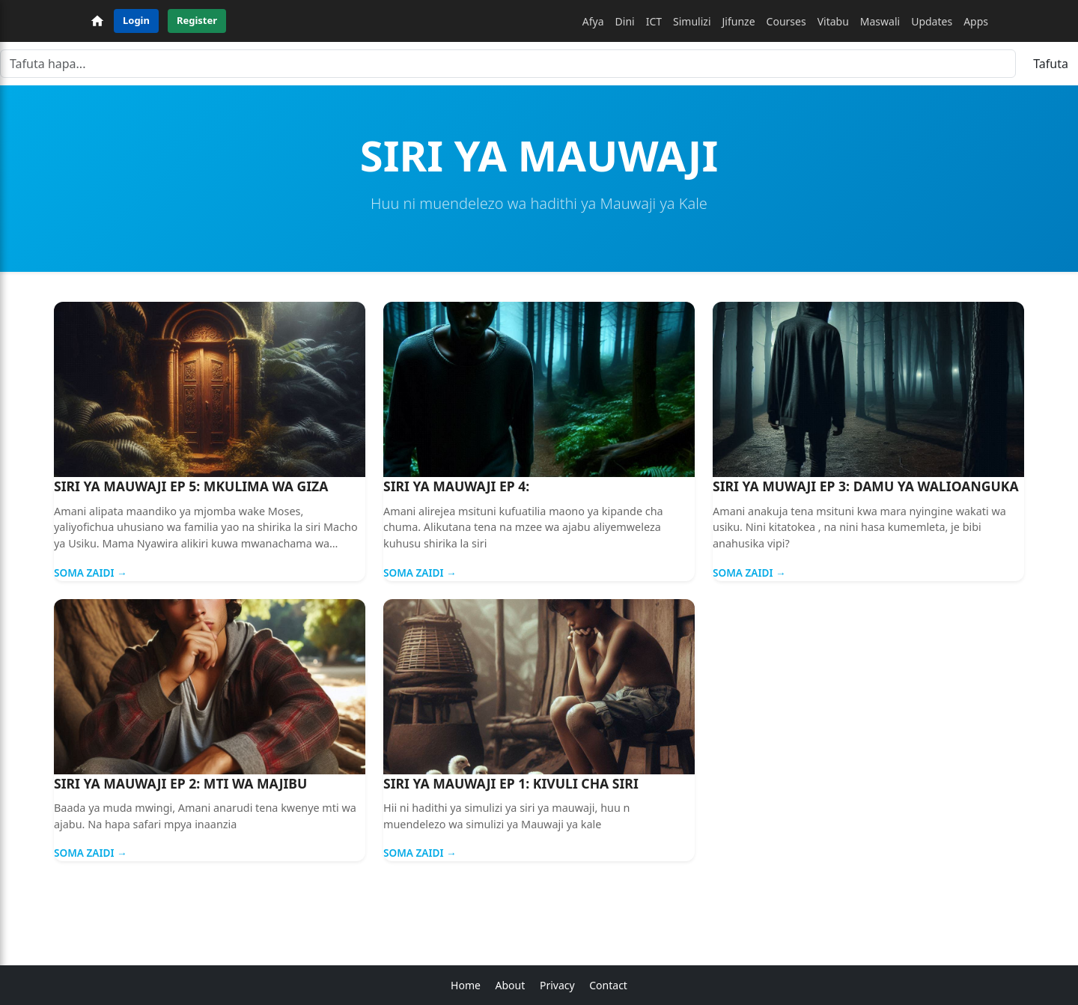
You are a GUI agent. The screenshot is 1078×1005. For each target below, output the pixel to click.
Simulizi (691, 21)
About (511, 985)
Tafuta (1050, 63)
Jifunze (738, 21)
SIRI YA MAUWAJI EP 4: (456, 486)
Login (136, 20)
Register (197, 20)
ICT (654, 21)
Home (466, 985)
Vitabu (833, 21)
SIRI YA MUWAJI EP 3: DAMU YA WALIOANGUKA (866, 486)
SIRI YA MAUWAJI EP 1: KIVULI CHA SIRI (511, 783)
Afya (593, 21)
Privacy (557, 985)
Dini (625, 21)
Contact (608, 985)
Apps (975, 21)
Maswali (880, 21)
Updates (931, 21)
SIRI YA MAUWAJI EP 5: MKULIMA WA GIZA (191, 486)
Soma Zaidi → (90, 572)
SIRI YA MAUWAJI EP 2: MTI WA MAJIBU (180, 783)
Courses (786, 21)
